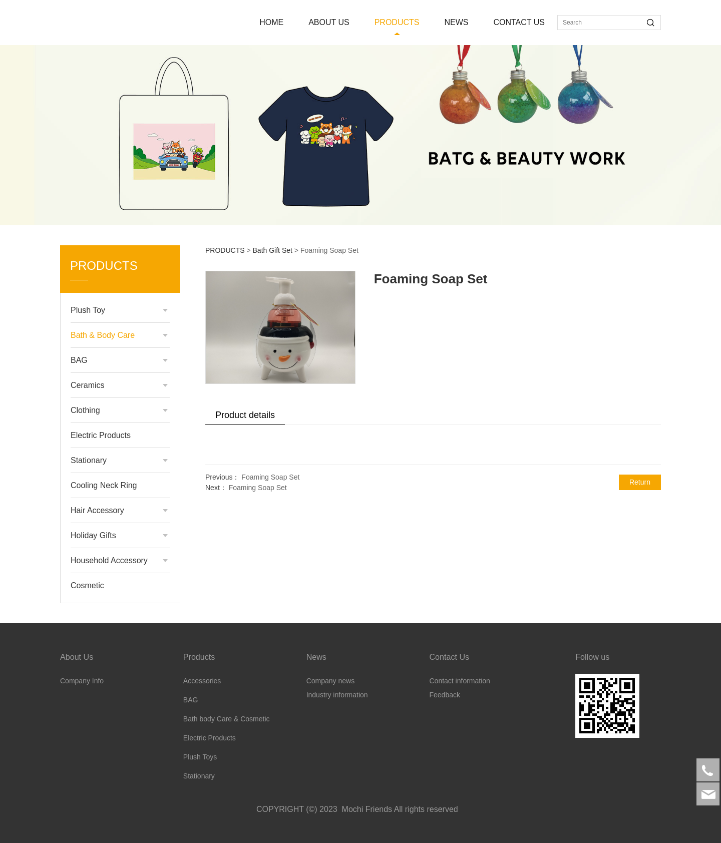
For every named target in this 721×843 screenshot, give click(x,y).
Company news (330, 681)
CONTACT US (519, 22)
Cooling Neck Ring (104, 485)
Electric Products (101, 435)
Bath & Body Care (103, 335)
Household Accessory (109, 560)
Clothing (85, 410)
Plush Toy (88, 310)
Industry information (337, 695)
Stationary (89, 460)
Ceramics (88, 385)
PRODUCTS (397, 22)
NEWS (456, 22)
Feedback (444, 695)
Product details (245, 415)
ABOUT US (328, 22)
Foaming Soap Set (270, 477)
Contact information (459, 681)
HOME (271, 22)
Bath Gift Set (272, 250)
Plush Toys (200, 757)
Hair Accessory (97, 510)
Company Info (82, 681)
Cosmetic (87, 585)
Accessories (202, 681)
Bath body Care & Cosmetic (226, 719)
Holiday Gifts (93, 535)
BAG (79, 360)
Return (639, 482)
